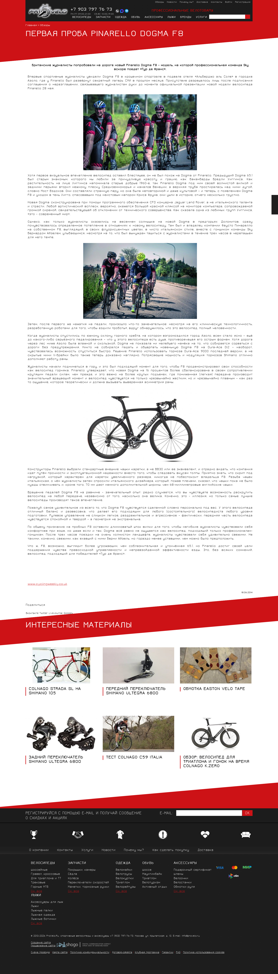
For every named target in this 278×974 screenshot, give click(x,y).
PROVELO (48, 11)
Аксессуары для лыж (47, 902)
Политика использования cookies (203, 952)
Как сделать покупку (170, 850)
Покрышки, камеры (81, 870)
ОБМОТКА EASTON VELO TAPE (214, 689)
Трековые (38, 883)
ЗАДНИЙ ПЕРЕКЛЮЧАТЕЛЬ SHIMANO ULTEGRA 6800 (56, 759)
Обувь (135, 17)
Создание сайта (41, 942)
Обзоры (159, 2)
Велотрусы (124, 874)
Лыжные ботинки (43, 919)
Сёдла (72, 874)
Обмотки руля (184, 887)
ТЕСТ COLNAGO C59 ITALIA (134, 757)
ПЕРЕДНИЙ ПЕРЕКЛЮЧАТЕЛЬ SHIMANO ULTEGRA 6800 (136, 691)
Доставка (202, 2)
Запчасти (103, 17)
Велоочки (181, 878)
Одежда (121, 17)
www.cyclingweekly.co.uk (47, 584)
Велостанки (183, 883)
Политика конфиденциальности (89, 952)
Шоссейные (39, 870)
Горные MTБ (39, 887)
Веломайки (124, 870)
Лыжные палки (42, 911)
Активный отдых (154, 887)
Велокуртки (125, 878)
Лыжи (171, 17)
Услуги (201, 17)
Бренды (185, 17)
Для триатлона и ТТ (46, 878)
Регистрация (242, 2)
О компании (39, 850)
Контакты (216, 2)
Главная (31, 25)
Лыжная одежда (43, 915)
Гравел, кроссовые (45, 874)
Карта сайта (60, 952)
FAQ (178, 952)
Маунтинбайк (152, 874)
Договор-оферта (122, 952)
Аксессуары (154, 17)
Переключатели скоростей (88, 883)
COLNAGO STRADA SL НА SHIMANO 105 (55, 691)
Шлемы (178, 874)
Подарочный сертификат (193, 870)
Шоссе (146, 870)
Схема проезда (40, 952)
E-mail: (166, 813)
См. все (36, 891)
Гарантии (167, 952)
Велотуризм (151, 883)
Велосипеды (81, 17)
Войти (228, 2)
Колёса (73, 878)
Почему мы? (187, 2)
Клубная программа (147, 952)
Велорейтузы (126, 887)
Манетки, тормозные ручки (88, 887)
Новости (172, 2)
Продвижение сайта (43, 946)
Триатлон (123, 883)
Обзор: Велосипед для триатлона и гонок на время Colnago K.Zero (216, 761)
